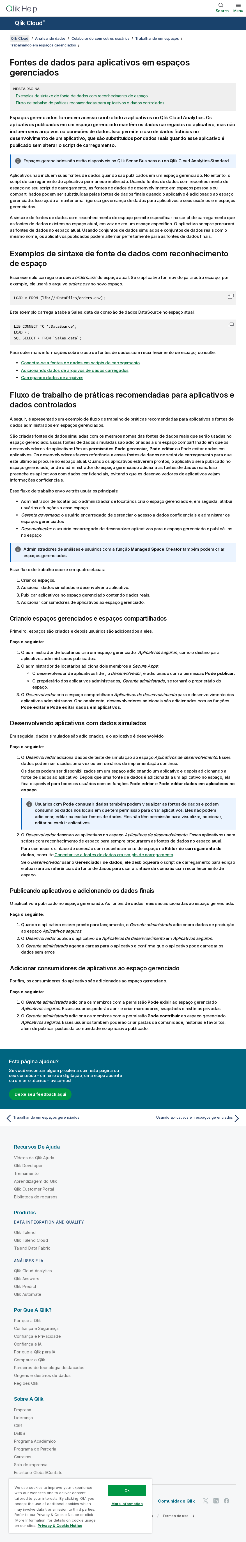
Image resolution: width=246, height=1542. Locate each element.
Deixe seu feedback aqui (40, 1094)
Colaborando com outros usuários (101, 38)
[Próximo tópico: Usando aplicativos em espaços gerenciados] (183, 1118)
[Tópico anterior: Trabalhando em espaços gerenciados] (62, 1118)
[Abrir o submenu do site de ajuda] (8, 24)
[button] (231, 296)
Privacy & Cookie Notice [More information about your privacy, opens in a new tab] (60, 1525)
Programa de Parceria (35, 1449)
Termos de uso (175, 1516)
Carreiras (22, 1456)
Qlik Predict (25, 1286)
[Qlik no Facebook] (226, 1501)
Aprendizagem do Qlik (35, 1181)
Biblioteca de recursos (36, 1196)
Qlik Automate (27, 1294)
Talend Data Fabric (32, 1248)
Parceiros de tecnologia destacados (49, 1367)
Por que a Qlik (27, 1320)
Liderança (23, 1417)
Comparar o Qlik (29, 1359)
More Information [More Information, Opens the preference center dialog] (127, 1503)
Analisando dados (50, 38)
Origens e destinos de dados (42, 1375)
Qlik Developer (28, 1165)
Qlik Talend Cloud (31, 1240)
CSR (18, 1425)
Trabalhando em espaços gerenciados (43, 45)
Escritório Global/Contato (38, 1472)
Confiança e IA (28, 1344)
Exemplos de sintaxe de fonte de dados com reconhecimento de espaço (82, 95)
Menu (238, 10)
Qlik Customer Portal (34, 1189)
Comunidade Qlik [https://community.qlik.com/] (176, 1501)
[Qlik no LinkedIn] (216, 1501)
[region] (80, 1505)
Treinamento (26, 1173)
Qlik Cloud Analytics (33, 1270)
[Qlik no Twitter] (205, 1501)
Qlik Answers (26, 1278)
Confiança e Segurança (36, 1328)
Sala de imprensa (31, 1464)
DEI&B (19, 1433)
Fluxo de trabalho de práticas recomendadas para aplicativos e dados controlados (90, 102)
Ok (127, 1490)
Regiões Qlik (26, 1383)
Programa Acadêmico (35, 1441)
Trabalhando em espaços (157, 38)
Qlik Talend (25, 1232)
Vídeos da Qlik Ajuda (34, 1157)
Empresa (22, 1409)
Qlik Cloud (30, 23)
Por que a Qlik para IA (35, 1351)
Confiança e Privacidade (37, 1336)
